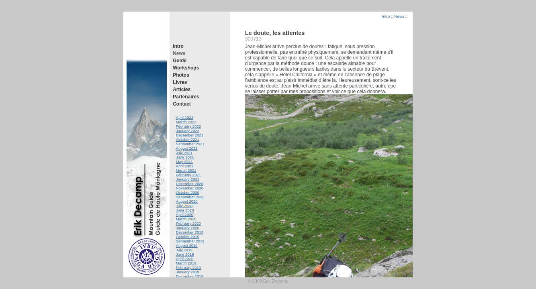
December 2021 (189, 135)
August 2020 (187, 201)
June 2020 (185, 210)
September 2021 (190, 144)
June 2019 (185, 254)
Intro (178, 46)
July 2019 (184, 250)
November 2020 (189, 188)
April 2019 (184, 258)
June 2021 (185, 157)
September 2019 (190, 241)
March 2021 (186, 170)
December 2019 (189, 232)
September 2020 (190, 197)
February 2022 (188, 126)
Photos (181, 75)
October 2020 (187, 192)
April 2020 (184, 214)
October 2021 (187, 139)
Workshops (186, 68)
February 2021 (188, 175)
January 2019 (187, 272)
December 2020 (189, 183)
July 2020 (184, 206)
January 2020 (187, 228)
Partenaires (186, 97)
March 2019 (186, 263)
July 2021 (184, 153)
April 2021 (184, 166)
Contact (182, 104)
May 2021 (184, 161)
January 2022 (187, 130)
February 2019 (188, 267)
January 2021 (187, 179)
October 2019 (187, 236)
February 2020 (188, 223)
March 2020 (186, 219)
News (179, 53)
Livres (180, 82)
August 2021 (187, 148)
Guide (179, 60)
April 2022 (184, 117)
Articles (181, 89)
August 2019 (187, 245)
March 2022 (186, 122)
